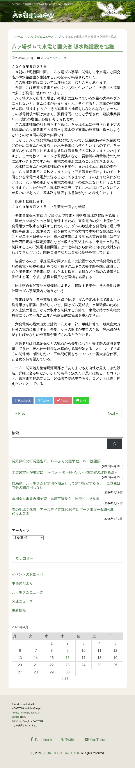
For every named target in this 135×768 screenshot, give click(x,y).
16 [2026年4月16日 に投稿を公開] (68, 658)
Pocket (63, 400)
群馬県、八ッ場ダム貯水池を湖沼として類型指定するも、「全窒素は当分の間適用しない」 (66, 485)
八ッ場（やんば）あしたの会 (60, 753)
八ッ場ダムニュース (53, 58)
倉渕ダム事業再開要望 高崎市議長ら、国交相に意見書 (55, 498)
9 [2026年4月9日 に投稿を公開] (68, 650)
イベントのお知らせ (27, 574)
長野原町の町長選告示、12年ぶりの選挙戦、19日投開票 (56, 461)
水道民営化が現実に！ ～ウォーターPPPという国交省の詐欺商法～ (65, 472)
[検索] (114, 444)
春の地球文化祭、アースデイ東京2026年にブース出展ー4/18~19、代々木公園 (64, 512)
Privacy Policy (19, 713)
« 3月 (65, 678)
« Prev (20, 413)
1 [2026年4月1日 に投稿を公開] (52, 643)
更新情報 (19, 610)
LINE (81, 400)
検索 (15, 433)
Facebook (22, 400)
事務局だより (22, 583)
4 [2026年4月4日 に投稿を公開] (99, 643)
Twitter (44, 400)
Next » (113, 413)
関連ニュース (22, 601)
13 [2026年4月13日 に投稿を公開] (20, 658)
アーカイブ (20, 530)
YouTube (95, 739)
